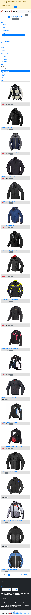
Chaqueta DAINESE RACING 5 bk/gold (9, 324)
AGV (3, 78)
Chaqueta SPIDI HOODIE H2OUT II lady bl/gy (10, 152)
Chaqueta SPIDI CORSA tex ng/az (8, 495)
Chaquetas (4, 35)
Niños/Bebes (3, 48)
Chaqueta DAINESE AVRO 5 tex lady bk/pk (10, 348)
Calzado (3, 32)
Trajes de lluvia (4, 61)
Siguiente (25, 16)
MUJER (2, 47)
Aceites (3, 27)
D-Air (3, 36)
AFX (3, 77)
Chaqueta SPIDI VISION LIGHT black (9, 201)
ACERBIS (3, 74)
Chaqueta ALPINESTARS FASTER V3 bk (9, 471)
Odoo (10, 613)
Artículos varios (4, 25)
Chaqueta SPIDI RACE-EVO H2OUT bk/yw (10, 299)
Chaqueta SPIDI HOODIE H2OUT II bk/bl (9, 569)
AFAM (3, 75)
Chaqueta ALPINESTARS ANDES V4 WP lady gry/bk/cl (12, 520)
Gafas (2, 42)
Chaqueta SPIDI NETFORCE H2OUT (8, 103)
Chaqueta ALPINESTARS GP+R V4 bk (9, 397)
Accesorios (4, 24)
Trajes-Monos (4, 62)
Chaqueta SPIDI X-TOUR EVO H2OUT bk (9, 250)
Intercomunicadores (5, 45)
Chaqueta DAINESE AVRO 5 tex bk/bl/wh (10, 422)
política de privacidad (9, 2)
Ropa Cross (4, 58)
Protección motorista (5, 53)
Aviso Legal (18, 612)
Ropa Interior (4, 59)
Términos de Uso (22, 611)
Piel (3, 38)
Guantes (3, 44)
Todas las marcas (5, 71)
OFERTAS (3, 50)
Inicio (2, 586)
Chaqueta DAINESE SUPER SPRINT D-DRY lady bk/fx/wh (13, 446)
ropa (2, 64)
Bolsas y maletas (5, 30)
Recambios (3, 55)
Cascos (3, 33)
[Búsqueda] (27, 15)
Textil (4, 39)
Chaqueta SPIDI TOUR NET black (8, 545)
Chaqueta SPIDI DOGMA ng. (7, 127)
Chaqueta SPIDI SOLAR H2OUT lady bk (9, 274)
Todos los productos (5, 22)
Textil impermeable (6, 41)
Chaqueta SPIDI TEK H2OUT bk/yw (8, 176)
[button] (15, 19)
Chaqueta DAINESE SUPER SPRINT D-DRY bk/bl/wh (12, 373)
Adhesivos (3, 28)
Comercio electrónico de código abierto (21, 613)
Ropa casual (4, 56)
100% (3, 72)
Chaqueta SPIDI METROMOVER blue (9, 225)
